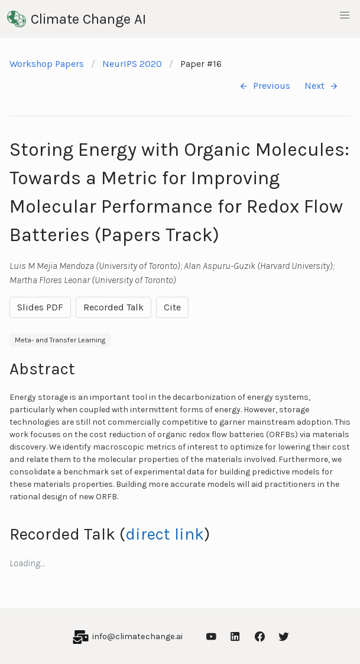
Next (321, 86)
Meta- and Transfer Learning (60, 340)
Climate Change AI (76, 19)
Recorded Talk (113, 307)
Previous (264, 86)
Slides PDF (40, 307)
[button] (344, 15)
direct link (164, 534)
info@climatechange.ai (137, 636)
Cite (172, 307)
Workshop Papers (46, 63)
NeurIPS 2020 (132, 63)
